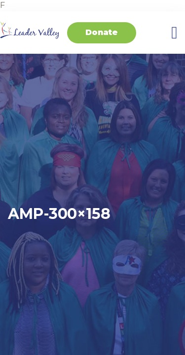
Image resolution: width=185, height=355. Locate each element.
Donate (101, 32)
